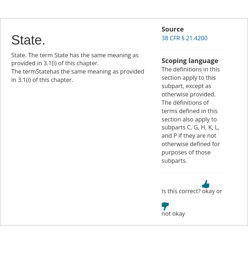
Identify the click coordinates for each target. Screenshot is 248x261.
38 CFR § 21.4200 (184, 38)
